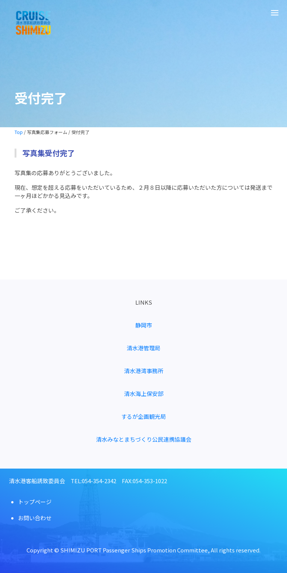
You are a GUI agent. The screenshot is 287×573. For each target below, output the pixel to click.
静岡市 (143, 325)
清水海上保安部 (143, 393)
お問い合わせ (35, 518)
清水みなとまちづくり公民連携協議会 (143, 439)
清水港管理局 (143, 348)
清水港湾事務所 (143, 371)
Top (19, 132)
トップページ (35, 502)
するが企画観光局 (143, 416)
